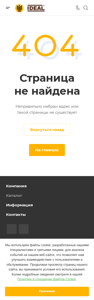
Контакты (16, 214)
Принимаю (47, 291)
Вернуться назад (47, 129)
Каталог (14, 195)
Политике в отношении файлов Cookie (46, 279)
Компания (16, 186)
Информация (19, 205)
